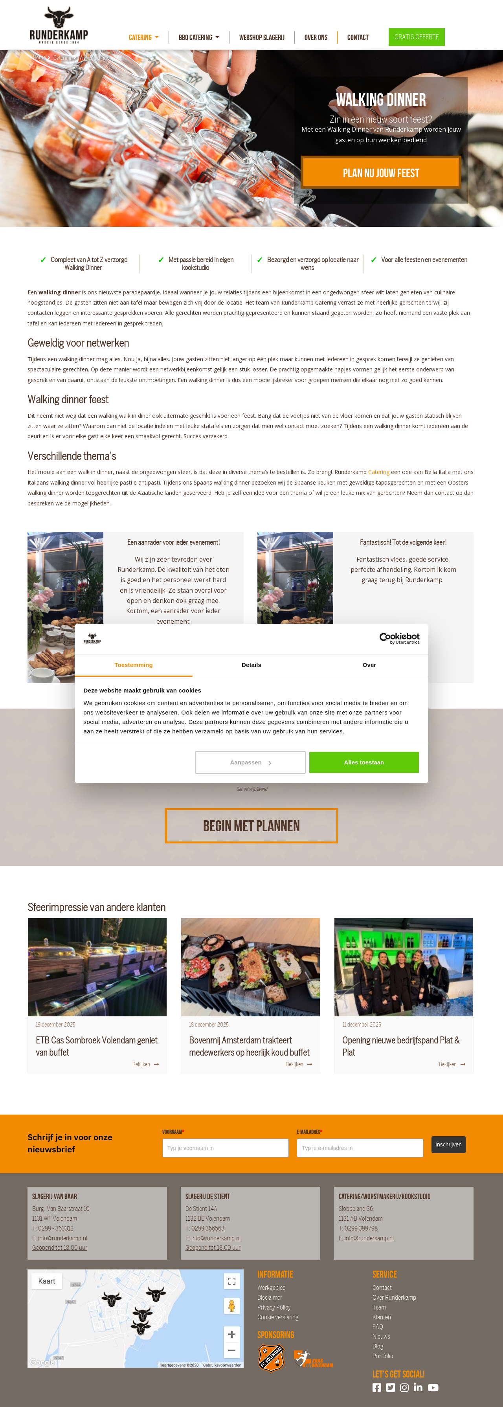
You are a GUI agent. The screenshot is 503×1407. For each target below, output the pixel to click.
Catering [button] (141, 37)
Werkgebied (271, 1287)
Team (379, 1307)
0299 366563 (207, 1228)
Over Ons (316, 37)
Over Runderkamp (394, 1297)
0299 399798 (361, 1228)
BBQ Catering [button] (196, 37)
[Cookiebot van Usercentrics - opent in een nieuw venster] (385, 639)
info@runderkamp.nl (62, 1238)
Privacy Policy (274, 1307)
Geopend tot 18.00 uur (59, 1247)
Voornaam (173, 1132)
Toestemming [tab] (133, 664)
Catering (379, 472)
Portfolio (383, 1356)
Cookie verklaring (278, 1317)
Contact (358, 37)
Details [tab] (251, 664)
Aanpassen (250, 762)
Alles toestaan (364, 762)
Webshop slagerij (262, 37)
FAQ (378, 1326)
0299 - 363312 (55, 1228)
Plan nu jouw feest (381, 173)
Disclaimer (269, 1297)
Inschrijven (448, 1144)
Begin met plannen (251, 825)
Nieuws (381, 1336)
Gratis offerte (417, 37)
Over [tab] (369, 664)
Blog (378, 1346)
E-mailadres (309, 1132)
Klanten (382, 1317)
